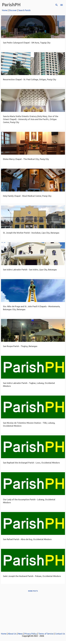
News (20, 634)
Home (4, 10)
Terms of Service (45, 634)
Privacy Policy (30, 634)
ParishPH (11, 4)
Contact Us (60, 634)
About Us (12, 634)
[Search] (56, 5)
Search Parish (24, 10)
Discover (13, 10)
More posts (33, 591)
